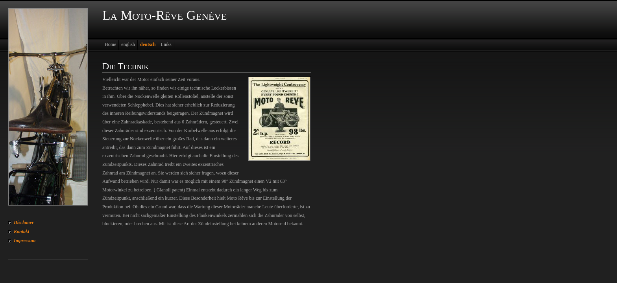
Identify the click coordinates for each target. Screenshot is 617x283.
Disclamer (24, 222)
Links (166, 44)
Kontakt (21, 231)
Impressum (24, 240)
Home (110, 44)
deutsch (147, 44)
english (128, 44)
